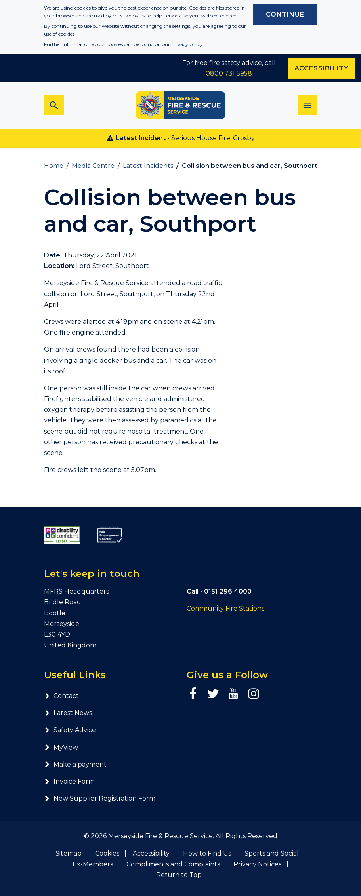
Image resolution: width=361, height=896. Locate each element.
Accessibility (151, 853)
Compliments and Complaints (173, 864)
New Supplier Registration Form (99, 798)
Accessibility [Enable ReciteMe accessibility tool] (321, 68)
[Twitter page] (213, 693)
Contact (61, 696)
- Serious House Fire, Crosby (180, 138)
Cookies (107, 853)
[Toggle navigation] (307, 105)
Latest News (68, 713)
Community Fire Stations (225, 608)
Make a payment (75, 764)
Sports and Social (271, 853)
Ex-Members (93, 864)
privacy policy (187, 44)
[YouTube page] (233, 693)
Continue (285, 14)
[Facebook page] (193, 693)
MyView (61, 747)
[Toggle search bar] (54, 105)
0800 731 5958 (229, 73)
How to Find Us (207, 853)
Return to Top (179, 875)
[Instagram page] (253, 693)
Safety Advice (70, 730)
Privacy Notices (257, 864)
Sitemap (68, 853)
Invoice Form (69, 781)
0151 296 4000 (228, 591)
